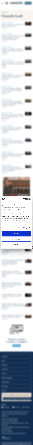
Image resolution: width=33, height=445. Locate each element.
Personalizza (16, 239)
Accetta (16, 233)
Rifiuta (16, 244)
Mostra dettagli (23, 227)
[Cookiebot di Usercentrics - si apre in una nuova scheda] (23, 199)
